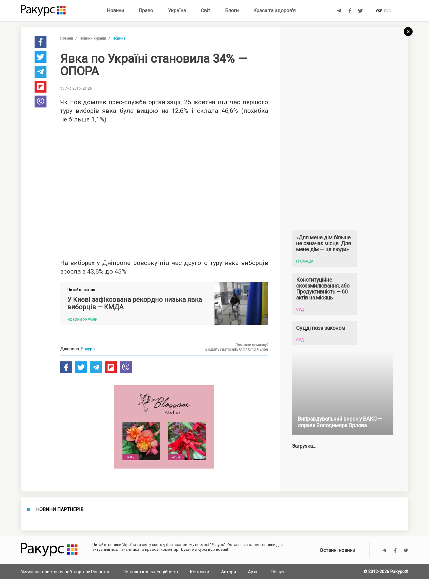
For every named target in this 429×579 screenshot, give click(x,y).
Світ (205, 10)
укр (378, 11)
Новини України (93, 38)
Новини (115, 10)
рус (387, 11)
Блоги (232, 10)
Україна (177, 10)
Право (146, 10)
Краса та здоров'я (275, 10)
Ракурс (87, 349)
